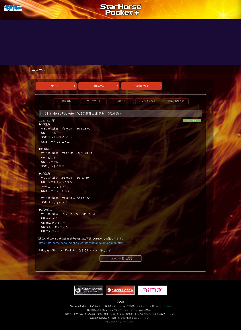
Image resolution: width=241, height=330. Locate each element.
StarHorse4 (141, 86)
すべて (55, 86)
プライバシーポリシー (128, 310)
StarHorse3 (98, 86)
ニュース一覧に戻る (120, 258)
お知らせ (121, 101)
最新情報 (66, 101)
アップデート (94, 101)
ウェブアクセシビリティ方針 (120, 322)
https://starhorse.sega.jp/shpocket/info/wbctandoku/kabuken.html (80, 242)
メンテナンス (148, 101)
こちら (168, 306)
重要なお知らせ (176, 101)
